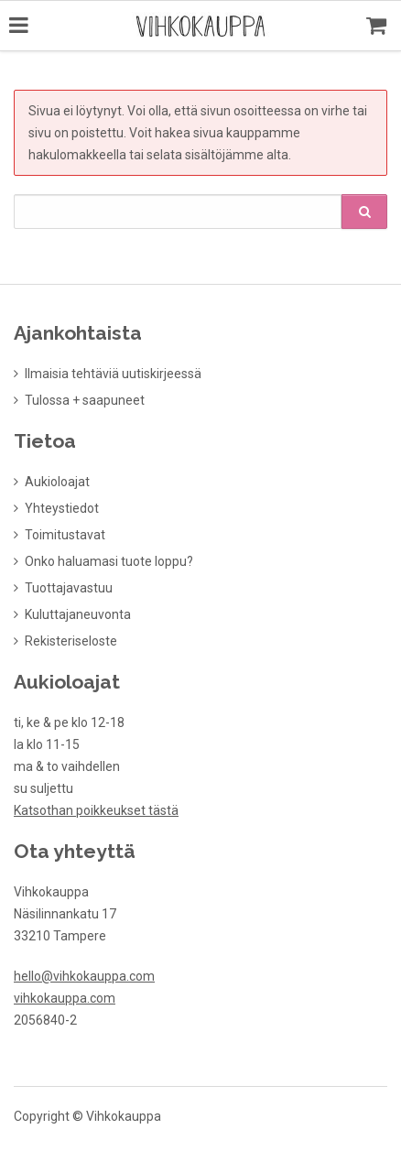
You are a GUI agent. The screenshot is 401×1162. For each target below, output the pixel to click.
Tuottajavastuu (69, 586)
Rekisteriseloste (71, 639)
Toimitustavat (65, 533)
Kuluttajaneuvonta (78, 612)
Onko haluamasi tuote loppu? (109, 559)
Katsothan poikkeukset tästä (96, 808)
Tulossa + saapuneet (85, 398)
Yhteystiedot (62, 506)
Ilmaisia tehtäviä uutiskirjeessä (113, 371)
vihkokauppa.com (64, 996)
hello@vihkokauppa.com (84, 974)
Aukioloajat (57, 479)
